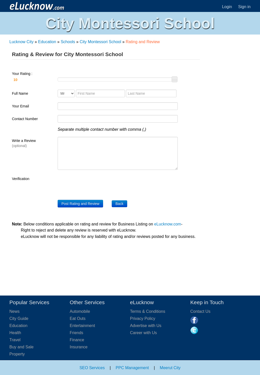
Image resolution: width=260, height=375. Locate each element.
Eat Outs (78, 318)
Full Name (20, 93)
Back (119, 204)
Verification (20, 179)
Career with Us (143, 333)
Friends (76, 333)
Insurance (79, 347)
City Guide (18, 318)
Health (15, 333)
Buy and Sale (21, 347)
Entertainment (82, 325)
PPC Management (132, 368)
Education (47, 42)
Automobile (80, 311)
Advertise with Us (145, 325)
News (14, 311)
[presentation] (96, 185)
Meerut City (170, 368)
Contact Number (25, 119)
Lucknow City (21, 42)
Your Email (20, 106)
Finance (77, 340)
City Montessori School (100, 42)
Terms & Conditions (147, 311)
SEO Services (92, 368)
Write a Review (24, 143)
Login (227, 7)
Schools (68, 42)
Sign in (244, 7)
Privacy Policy (142, 318)
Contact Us (200, 311)
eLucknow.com (167, 224)
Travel (15, 340)
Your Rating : (32, 77)
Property (17, 354)
